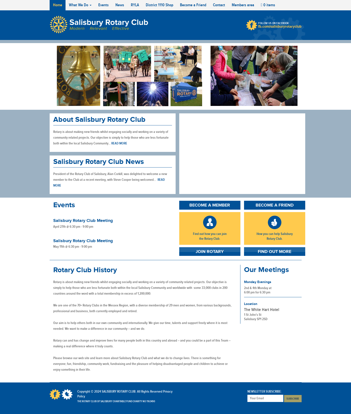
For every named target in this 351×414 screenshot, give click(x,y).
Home (57, 5)
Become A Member (210, 222)
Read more (119, 143)
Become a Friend (193, 5)
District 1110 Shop (159, 5)
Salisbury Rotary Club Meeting (83, 220)
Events (103, 5)
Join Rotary (210, 251)
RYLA (135, 5)
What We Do (80, 5)
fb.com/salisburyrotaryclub (280, 26)
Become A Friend (274, 222)
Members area (243, 5)
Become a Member (209, 205)
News (119, 5)
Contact (219, 5)
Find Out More (274, 251)
